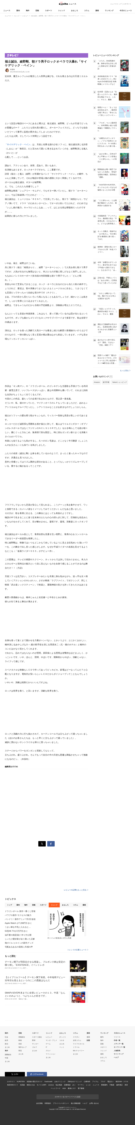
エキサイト (127, 4)
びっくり (62, 1037)
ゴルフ (34, 1047)
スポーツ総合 (37, 1037)
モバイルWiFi (41, 1085)
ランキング (109, 11)
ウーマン (81, 1085)
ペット (61, 1047)
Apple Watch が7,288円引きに (18, 923)
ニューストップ (116, 4)
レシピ (88, 1085)
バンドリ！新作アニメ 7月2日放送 (20, 919)
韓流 (20, 1051)
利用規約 (48, 1103)
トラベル (76, 1047)
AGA (64, 1088)
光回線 (22, 1085)
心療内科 (87, 1081)
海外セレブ (22, 1047)
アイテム (95, 1081)
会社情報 (39, 1103)
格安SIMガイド (12, 1085)
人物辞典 (117, 1051)
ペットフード (55, 1088)
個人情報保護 (75, 1103)
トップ (9, 905)
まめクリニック (59, 1081)
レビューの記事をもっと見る (76, 890)
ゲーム (48, 1044)
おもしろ (74, 11)
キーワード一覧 (119, 1047)
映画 (20, 1040)
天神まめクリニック (75, 1081)
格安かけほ (31, 1085)
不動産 (111, 1085)
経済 (6, 1040)
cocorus (51, 1085)
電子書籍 (81, 1088)
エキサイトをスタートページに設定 (67, 1097)
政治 (6, 1044)
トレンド (61, 11)
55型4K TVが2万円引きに (16, 931)
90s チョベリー (78, 1051)
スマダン (76, 1037)
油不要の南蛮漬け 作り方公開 (18, 935)
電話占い (110, 1081)
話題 (88, 1040)
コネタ (61, 1040)
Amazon (97, 382)
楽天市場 (106, 382)
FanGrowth (48, 1081)
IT (46, 1047)
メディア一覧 (118, 1044)
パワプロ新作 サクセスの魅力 (18, 915)
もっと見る (125, 370)
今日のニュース (126, 11)
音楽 (20, 1044)
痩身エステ (72, 1088)
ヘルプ (116, 1057)
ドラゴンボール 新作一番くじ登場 (20, 911)
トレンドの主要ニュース (77, 950)
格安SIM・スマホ (122, 1081)
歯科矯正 (119, 1085)
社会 (6, 1037)
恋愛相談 (67, 1085)
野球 (33, 1040)
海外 (27, 11)
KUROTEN (21, 1081)
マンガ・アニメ (51, 1040)
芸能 (37, 11)
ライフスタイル (78, 1044)
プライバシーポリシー (61, 1103)
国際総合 (8, 1054)
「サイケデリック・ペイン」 (18, 144)
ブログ (103, 1081)
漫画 (97, 11)
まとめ (7, 1047)
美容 (126, 1085)
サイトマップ (118, 1054)
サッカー (35, 1044)
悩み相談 (59, 1085)
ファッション (50, 1054)
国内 (18, 11)
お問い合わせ (94, 1103)
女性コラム (77, 1040)
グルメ (48, 1051)
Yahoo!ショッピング (119, 382)
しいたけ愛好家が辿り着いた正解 (20, 939)
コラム (86, 11)
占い (74, 1085)
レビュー (49, 1037)
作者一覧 (117, 1040)
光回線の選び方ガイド (35, 1081)
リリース (117, 1037)
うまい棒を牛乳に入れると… (18, 927)
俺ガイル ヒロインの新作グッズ (19, 943)
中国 (6, 1058)
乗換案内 (104, 1085)
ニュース (6, 11)
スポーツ (48, 11)
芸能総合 (21, 1037)
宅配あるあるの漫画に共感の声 (19, 947)
